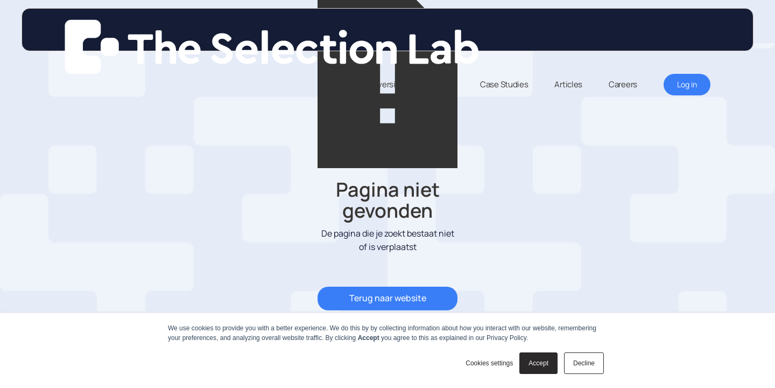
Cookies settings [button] (489, 363)
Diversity (387, 84)
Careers (623, 84)
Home (333, 84)
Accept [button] (538, 363)
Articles (568, 84)
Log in (687, 84)
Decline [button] (584, 363)
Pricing (441, 84)
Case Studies (504, 84)
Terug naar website (387, 298)
